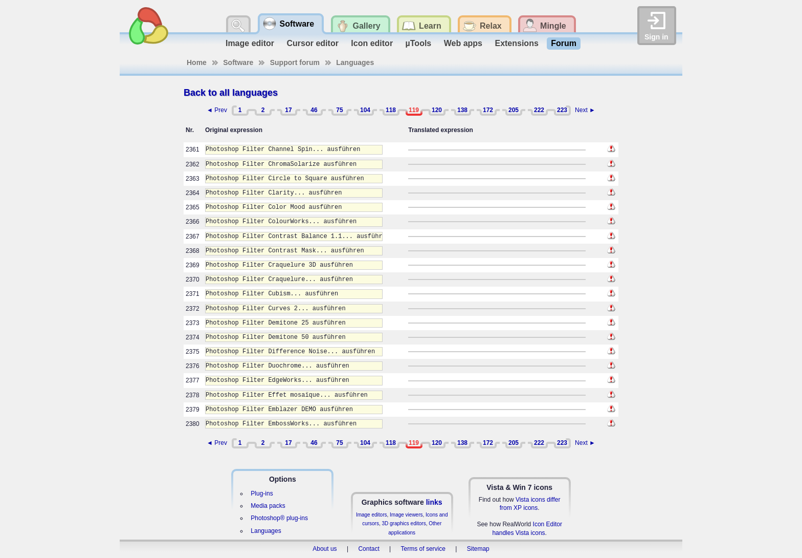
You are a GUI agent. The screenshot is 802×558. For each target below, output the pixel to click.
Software (238, 62)
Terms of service (423, 548)
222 (539, 110)
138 (462, 110)
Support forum (295, 62)
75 (339, 110)
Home (197, 62)
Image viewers (406, 515)
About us (325, 548)
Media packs (268, 505)
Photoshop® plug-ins (279, 518)
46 (313, 110)
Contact (368, 548)
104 (365, 110)
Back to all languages (231, 93)
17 (288, 110)
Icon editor (372, 43)
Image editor (250, 43)
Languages (355, 62)
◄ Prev (217, 110)
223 (562, 110)
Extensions (516, 43)
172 (488, 110)
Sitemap (478, 548)
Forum (563, 43)
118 (391, 110)
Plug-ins (262, 493)
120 (437, 110)
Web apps (463, 43)
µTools (419, 43)
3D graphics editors (404, 523)
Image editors (371, 515)
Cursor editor (313, 43)
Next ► (585, 110)
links (434, 502)
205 (513, 110)
